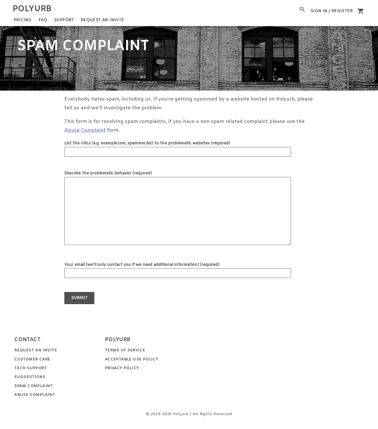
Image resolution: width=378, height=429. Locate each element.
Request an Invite (102, 20)
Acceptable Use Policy (131, 359)
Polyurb (32, 9)
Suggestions (29, 377)
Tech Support (30, 368)
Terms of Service (125, 350)
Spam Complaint (33, 386)
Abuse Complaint (85, 130)
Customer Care (32, 359)
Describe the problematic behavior (108, 173)
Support (64, 20)
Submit (79, 298)
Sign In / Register (331, 11)
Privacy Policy (122, 368)
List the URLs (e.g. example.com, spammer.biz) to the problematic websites (147, 143)
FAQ (43, 20)
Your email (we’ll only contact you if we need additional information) (141, 264)
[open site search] (302, 9)
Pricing (23, 20)
